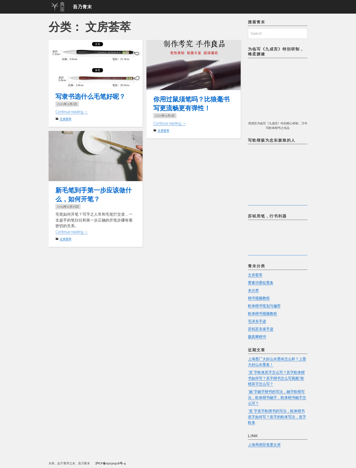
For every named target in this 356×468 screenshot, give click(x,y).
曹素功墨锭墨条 (261, 283)
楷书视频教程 (259, 298)
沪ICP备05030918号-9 (110, 463)
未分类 (254, 290)
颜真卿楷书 (257, 337)
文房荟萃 (66, 119)
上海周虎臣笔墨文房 (265, 445)
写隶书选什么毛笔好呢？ (92, 96)
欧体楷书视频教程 (263, 313)
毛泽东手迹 (257, 321)
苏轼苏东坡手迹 (261, 329)
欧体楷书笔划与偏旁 (265, 306)
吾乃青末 (82, 7)
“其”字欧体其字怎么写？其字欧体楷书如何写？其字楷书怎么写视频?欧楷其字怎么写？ (276, 378)
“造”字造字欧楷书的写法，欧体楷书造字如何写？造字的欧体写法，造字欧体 (277, 417)
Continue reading (72, 111)
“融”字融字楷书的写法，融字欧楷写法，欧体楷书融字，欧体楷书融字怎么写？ (277, 397)
